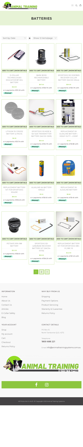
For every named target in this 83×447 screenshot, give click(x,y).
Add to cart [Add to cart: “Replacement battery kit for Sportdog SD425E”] (60, 177)
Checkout (6, 387)
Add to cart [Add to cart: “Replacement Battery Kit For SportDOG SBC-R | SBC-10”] (35, 283)
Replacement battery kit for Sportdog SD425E (67, 184)
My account (7, 378)
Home (4, 341)
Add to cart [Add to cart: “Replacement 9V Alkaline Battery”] (35, 230)
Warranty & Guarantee (52, 353)
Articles (5, 353)
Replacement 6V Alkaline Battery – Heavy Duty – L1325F (41, 184)
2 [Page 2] (41, 316)
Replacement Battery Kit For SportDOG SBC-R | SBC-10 (41, 290)
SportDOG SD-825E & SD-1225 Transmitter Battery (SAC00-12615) (14, 184)
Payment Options (50, 345)
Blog (4, 362)
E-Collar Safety (8, 357)
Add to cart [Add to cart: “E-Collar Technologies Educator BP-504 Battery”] (8, 71)
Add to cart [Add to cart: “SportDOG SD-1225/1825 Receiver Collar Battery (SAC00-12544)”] (62, 71)
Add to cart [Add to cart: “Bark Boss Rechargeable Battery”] (35, 71)
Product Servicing (50, 349)
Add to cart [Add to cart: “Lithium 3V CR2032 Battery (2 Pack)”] (35, 124)
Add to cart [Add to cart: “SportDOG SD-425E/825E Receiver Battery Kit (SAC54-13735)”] (8, 283)
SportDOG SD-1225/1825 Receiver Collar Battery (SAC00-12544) (68, 77)
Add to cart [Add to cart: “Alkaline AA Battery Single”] (8, 230)
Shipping (46, 341)
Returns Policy (48, 357)
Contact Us (7, 349)
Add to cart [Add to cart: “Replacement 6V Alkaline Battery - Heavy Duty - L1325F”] (35, 177)
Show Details (21, 71)
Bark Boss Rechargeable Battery (41, 77)
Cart (3, 382)
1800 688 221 (48, 386)
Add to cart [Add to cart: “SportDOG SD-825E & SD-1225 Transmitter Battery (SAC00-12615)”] (8, 177)
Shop (4, 374)
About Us (6, 345)
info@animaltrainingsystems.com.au (64, 392)
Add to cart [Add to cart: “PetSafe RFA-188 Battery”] (60, 230)
